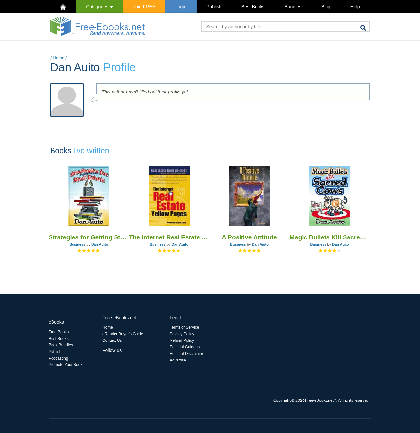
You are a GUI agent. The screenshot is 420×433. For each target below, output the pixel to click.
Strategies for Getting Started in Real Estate (89, 237)
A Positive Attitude (249, 237)
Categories (99, 6)
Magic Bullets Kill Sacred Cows (329, 237)
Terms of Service (184, 327)
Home (58, 57)
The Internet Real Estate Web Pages (169, 237)
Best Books (253, 6)
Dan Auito (99, 244)
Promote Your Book (65, 364)
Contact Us (112, 340)
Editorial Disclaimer (186, 353)
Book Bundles (61, 345)
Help (355, 6)
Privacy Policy (182, 334)
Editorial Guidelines (186, 347)
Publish (213, 6)
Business (77, 244)
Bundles (292, 6)
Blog (325, 6)
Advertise (178, 360)
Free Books (59, 332)
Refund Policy (182, 340)
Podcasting (58, 358)
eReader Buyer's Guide (122, 334)
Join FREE (144, 6)
